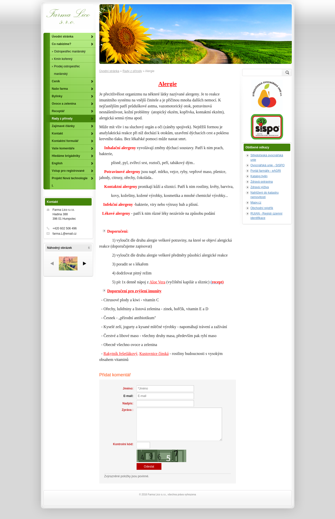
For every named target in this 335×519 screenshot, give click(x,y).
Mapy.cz (256, 202)
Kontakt (57, 133)
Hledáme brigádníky (66, 156)
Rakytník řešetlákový (120, 353)
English (57, 163)
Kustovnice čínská (154, 353)
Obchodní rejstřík (262, 208)
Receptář (58, 111)
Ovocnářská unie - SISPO (268, 165)
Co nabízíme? (61, 44)
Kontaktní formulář (65, 141)
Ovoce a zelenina (64, 103)
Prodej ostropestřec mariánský (67, 70)
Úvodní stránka (109, 71)
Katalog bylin (259, 176)
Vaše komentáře (63, 148)
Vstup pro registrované (68, 171)
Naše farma (60, 88)
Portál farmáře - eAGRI (266, 171)
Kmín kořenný (63, 59)
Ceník (56, 81)
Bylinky (57, 96)
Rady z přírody (132, 71)
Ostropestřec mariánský (70, 51)
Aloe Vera (157, 282)
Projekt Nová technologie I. (70, 181)
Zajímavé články (63, 126)
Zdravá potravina (262, 181)
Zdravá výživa (260, 187)
